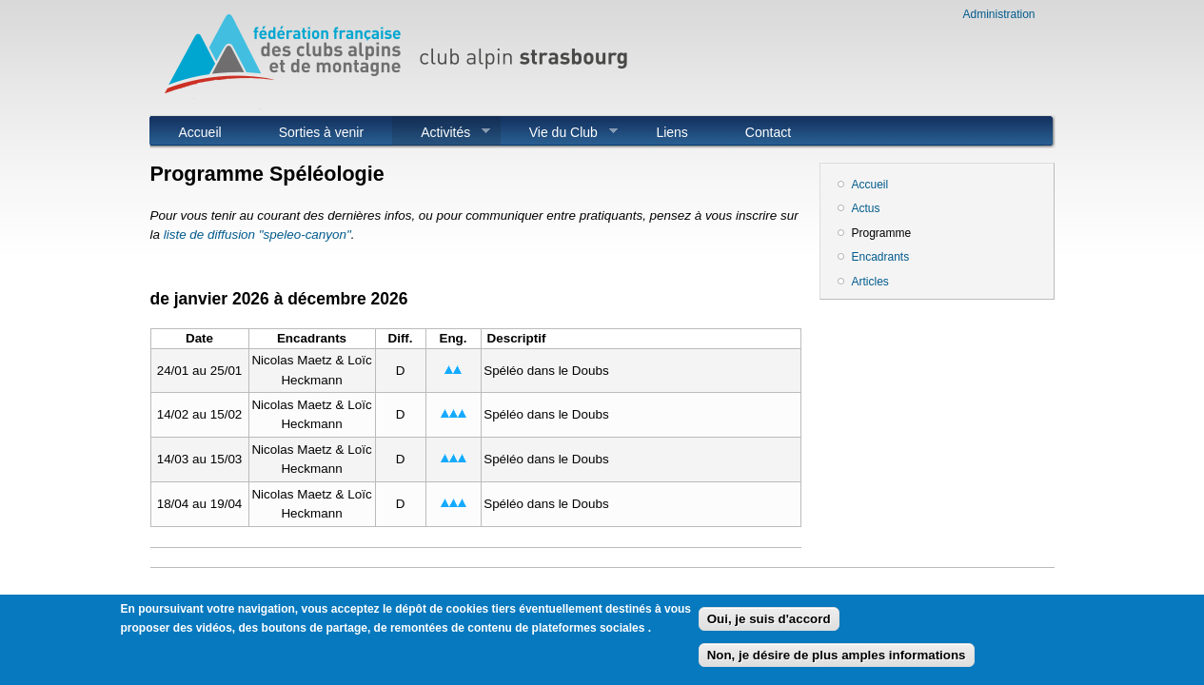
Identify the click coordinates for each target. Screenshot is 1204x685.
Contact (768, 132)
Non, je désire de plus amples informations (836, 661)
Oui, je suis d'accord (769, 624)
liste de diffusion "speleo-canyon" (257, 234)
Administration (998, 14)
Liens (671, 132)
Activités (441, 132)
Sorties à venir (321, 132)
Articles (870, 281)
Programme (882, 233)
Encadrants (881, 257)
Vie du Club (559, 132)
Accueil (200, 132)
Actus (866, 208)
